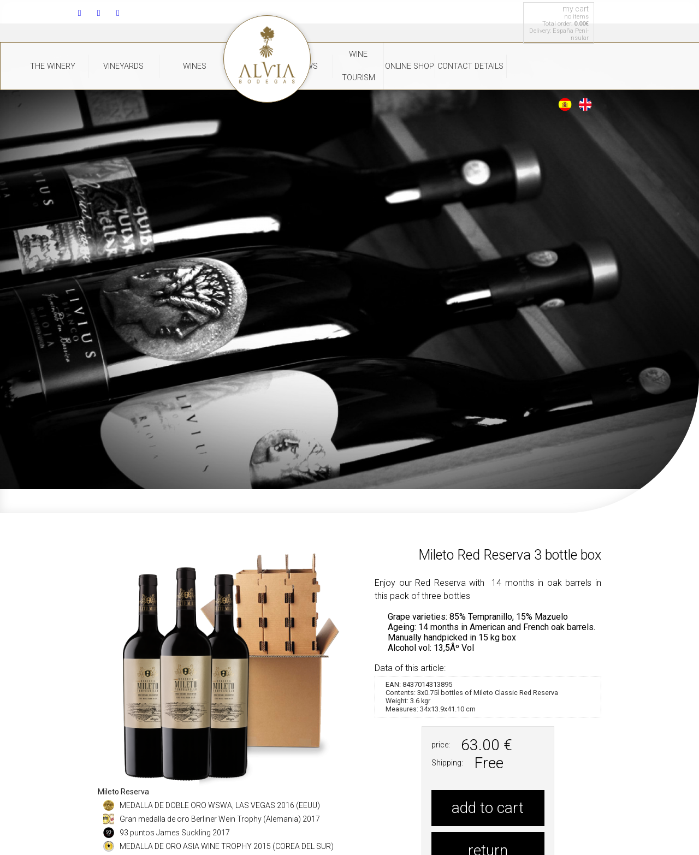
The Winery (52, 66)
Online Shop (409, 66)
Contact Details (470, 66)
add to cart (488, 808)
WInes (194, 66)
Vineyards (123, 66)
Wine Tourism (358, 66)
